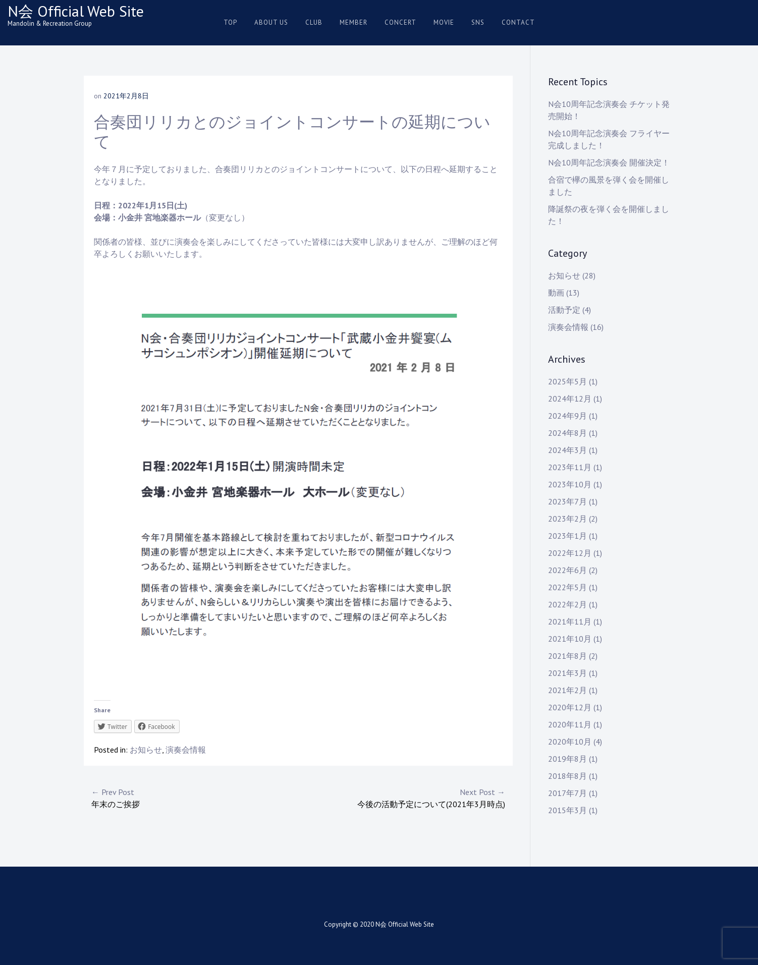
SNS (477, 22)
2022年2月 (567, 604)
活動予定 (564, 310)
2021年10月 (569, 639)
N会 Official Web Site (76, 11)
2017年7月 (567, 793)
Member (353, 22)
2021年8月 (567, 656)
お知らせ (146, 750)
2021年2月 (567, 690)
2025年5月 (567, 381)
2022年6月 (567, 570)
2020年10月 (569, 741)
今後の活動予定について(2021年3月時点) (401, 797)
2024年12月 (569, 398)
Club (313, 22)
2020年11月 (569, 724)
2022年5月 (567, 587)
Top (230, 22)
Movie (444, 22)
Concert (400, 22)
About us (271, 22)
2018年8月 (567, 776)
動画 (556, 293)
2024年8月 (567, 433)
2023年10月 (569, 484)
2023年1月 (567, 536)
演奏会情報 (186, 750)
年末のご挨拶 (194, 797)
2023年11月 (569, 467)
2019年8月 (567, 759)
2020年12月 (569, 707)
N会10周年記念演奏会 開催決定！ (609, 162)
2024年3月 (567, 450)
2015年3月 (567, 810)
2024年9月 (567, 416)
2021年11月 (569, 621)
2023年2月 (567, 519)
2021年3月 (567, 673)
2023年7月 (567, 501)
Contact (518, 22)
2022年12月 (569, 553)
